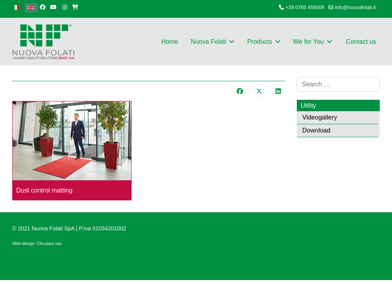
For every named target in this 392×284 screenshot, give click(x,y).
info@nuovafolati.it (355, 7)
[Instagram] (64, 7)
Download (316, 130)
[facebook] (42, 7)
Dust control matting (44, 190)
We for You (308, 41)
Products (259, 41)
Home (169, 41)
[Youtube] (53, 7)
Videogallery (319, 117)
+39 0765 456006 (304, 7)
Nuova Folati (208, 41)
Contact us (361, 41)
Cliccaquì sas (49, 243)
